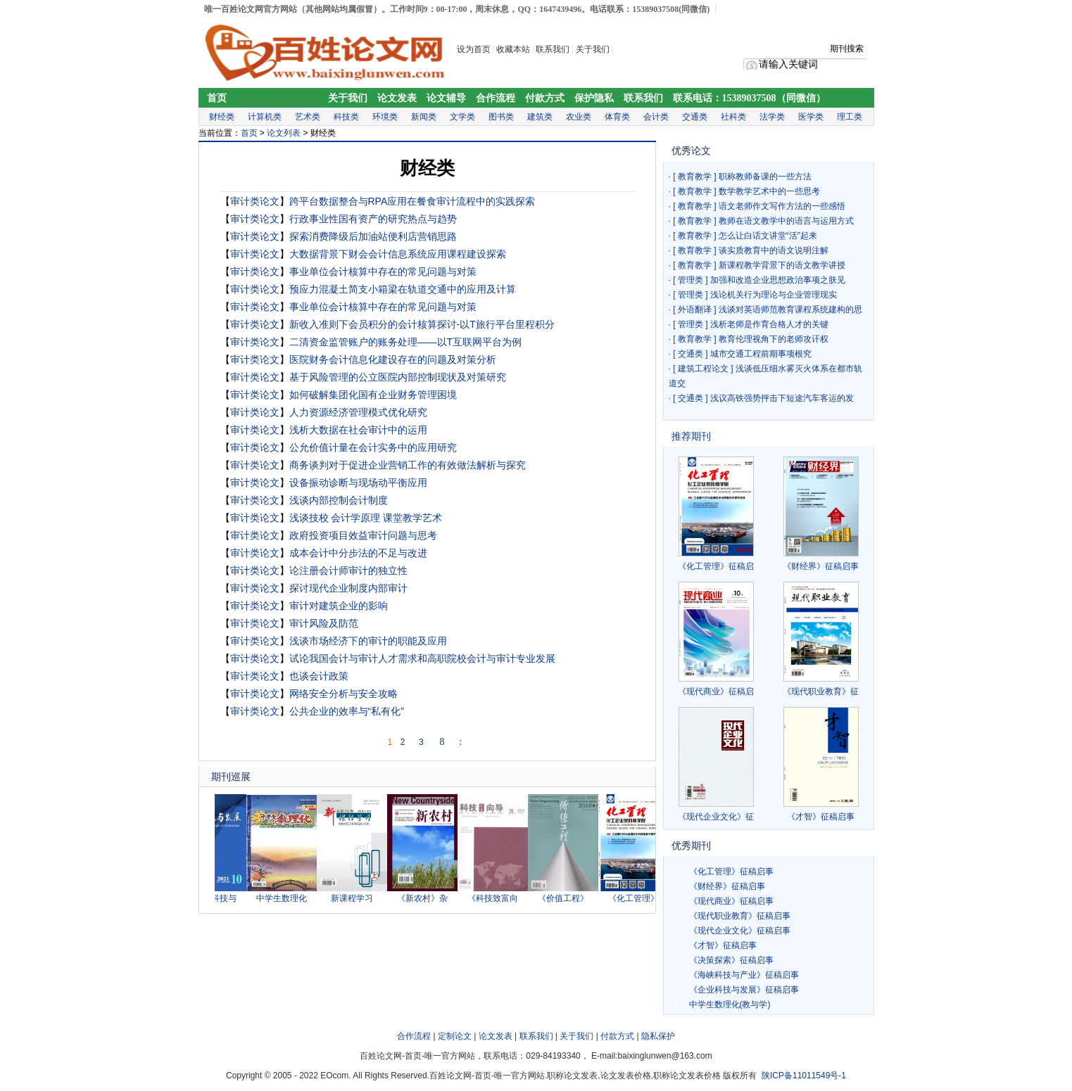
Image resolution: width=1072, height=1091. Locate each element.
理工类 (849, 117)
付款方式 (545, 98)
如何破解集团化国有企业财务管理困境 (373, 394)
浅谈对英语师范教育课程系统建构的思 (790, 309)
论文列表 (284, 133)
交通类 (694, 117)
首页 (217, 98)
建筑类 (540, 117)
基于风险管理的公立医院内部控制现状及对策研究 (397, 377)
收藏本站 (513, 49)
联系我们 (552, 49)
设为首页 (474, 49)
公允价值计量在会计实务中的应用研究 (373, 447)
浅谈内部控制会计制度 (338, 500)
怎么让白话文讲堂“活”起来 (768, 236)
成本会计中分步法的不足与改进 (358, 553)
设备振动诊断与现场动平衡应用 (358, 482)
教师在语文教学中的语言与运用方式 (786, 221)
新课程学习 (356, 898)
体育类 (617, 117)
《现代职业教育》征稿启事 (739, 916)
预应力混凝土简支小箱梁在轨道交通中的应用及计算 (402, 289)
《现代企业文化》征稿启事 (739, 931)
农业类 (578, 117)
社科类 (733, 117)
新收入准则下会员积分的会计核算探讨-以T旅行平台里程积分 (422, 324)
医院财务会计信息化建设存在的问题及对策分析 (392, 359)
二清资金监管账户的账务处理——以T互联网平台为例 (405, 341)
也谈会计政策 (318, 676)
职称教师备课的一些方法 (765, 176)
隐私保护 (658, 1036)
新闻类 (423, 117)
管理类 (690, 280)
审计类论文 (254, 201)
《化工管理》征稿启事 (731, 871)
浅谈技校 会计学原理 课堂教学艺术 (366, 517)
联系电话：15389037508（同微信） (749, 98)
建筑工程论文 (703, 369)
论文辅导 (446, 98)
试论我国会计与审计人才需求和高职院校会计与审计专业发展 (422, 658)
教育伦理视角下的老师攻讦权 (773, 339)
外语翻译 (695, 309)
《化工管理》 (637, 898)
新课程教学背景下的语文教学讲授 (782, 265)
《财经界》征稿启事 (821, 566)
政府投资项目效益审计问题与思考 (363, 535)
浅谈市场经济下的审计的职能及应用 (368, 640)
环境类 (385, 117)
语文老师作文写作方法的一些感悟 (782, 206)
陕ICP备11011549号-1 (804, 1075)
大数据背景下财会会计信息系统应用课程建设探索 (397, 254)
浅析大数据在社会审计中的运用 (358, 429)
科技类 (346, 117)
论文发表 (397, 98)
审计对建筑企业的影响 (338, 605)
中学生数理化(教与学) (730, 1004)
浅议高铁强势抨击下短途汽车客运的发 (782, 398)
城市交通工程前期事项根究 (761, 354)
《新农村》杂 (426, 898)
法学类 (772, 117)
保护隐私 (594, 98)
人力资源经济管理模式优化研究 (358, 412)
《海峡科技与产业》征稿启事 (744, 975)
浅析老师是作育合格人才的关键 (769, 324)
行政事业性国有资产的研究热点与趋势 (373, 218)
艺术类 (307, 117)
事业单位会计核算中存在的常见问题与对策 (383, 271)
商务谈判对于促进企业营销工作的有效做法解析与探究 (407, 465)
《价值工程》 (567, 898)
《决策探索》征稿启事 (731, 960)
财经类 (221, 117)
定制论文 (455, 1036)
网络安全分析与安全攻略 (343, 693)
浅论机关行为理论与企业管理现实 (773, 295)
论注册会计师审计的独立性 (348, 570)
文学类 (462, 117)
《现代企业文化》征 (716, 817)
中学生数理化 (285, 898)
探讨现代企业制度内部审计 (348, 588)
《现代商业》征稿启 (716, 691)
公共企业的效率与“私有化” (346, 711)
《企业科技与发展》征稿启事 (744, 990)
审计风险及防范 (323, 623)
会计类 (656, 117)
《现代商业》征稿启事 (731, 901)
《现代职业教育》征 (821, 691)
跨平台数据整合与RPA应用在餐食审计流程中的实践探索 (412, 201)
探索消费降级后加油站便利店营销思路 (373, 236)
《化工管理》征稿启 (716, 566)
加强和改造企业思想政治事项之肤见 (777, 280)
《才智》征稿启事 (821, 817)
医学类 (811, 117)
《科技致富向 (497, 898)
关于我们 (594, 49)
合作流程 (495, 98)
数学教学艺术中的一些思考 (769, 191)
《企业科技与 (215, 898)
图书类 (501, 117)
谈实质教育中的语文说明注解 (773, 250)
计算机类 (265, 117)
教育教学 (695, 176)
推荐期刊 (691, 436)
